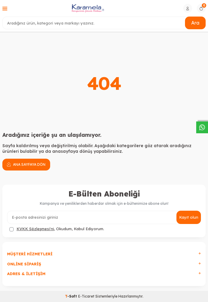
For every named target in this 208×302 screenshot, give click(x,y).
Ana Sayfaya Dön (26, 164)
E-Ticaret (86, 296)
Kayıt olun (188, 217)
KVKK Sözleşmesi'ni (35, 228)
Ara (195, 23)
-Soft (71, 296)
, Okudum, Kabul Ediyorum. (56, 228)
